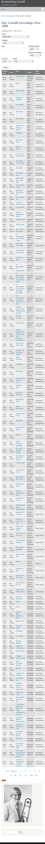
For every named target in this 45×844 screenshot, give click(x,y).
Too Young (19, 111)
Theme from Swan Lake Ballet (19, 746)
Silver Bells (19, 371)
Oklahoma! (19, 738)
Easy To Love (20, 621)
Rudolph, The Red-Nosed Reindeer (20, 352)
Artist (4, 34)
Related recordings (35, 52)
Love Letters (19, 636)
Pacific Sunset (20, 651)
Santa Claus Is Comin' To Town (20, 380)
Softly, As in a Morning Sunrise (20, 128)
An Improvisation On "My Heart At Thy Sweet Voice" (20, 278)
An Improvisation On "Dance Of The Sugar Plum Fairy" (20, 289)
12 (20, 775)
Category (5, 40)
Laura (17, 607)
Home (3, 16)
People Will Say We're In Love (20, 726)
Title (3, 46)
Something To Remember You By (20, 458)
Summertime (20, 104)
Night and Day (20, 90)
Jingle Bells (19, 364)
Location (5, 58)
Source (15, 58)
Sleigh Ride (19, 420)
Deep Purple (19, 119)
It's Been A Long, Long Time (19, 521)
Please (18, 602)
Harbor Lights (20, 224)
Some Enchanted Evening (19, 663)
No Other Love (20, 76)
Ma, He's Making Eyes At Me (20, 214)
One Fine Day (20, 323)
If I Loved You (20, 207)
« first (7, 771)
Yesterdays (19, 631)
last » (36, 775)
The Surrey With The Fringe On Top (20, 719)
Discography (11, 16)
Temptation (19, 133)
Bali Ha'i (18, 668)
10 (11, 775)
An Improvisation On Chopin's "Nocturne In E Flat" (20, 300)
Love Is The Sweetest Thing (19, 528)
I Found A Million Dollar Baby (20, 493)
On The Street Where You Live (20, 699)
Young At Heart (20, 219)
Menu (3, 9)
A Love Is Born (20, 463)
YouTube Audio (34, 46)
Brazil (17, 83)
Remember (19, 168)
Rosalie (18, 435)
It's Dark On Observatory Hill (19, 192)
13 (26, 775)
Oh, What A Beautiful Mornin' (19, 451)
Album (30, 72)
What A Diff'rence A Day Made (19, 444)
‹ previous (13, 771)
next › (31, 775)
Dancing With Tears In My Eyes (20, 180)
